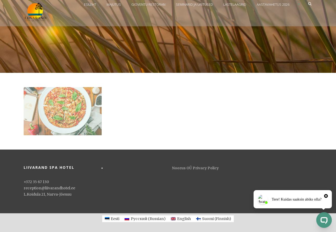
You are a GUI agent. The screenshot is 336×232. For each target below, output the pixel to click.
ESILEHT (90, 4)
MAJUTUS (114, 4)
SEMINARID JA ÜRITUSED (194, 4)
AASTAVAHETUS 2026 (273, 4)
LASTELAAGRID (234, 4)
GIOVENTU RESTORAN (148, 4)
